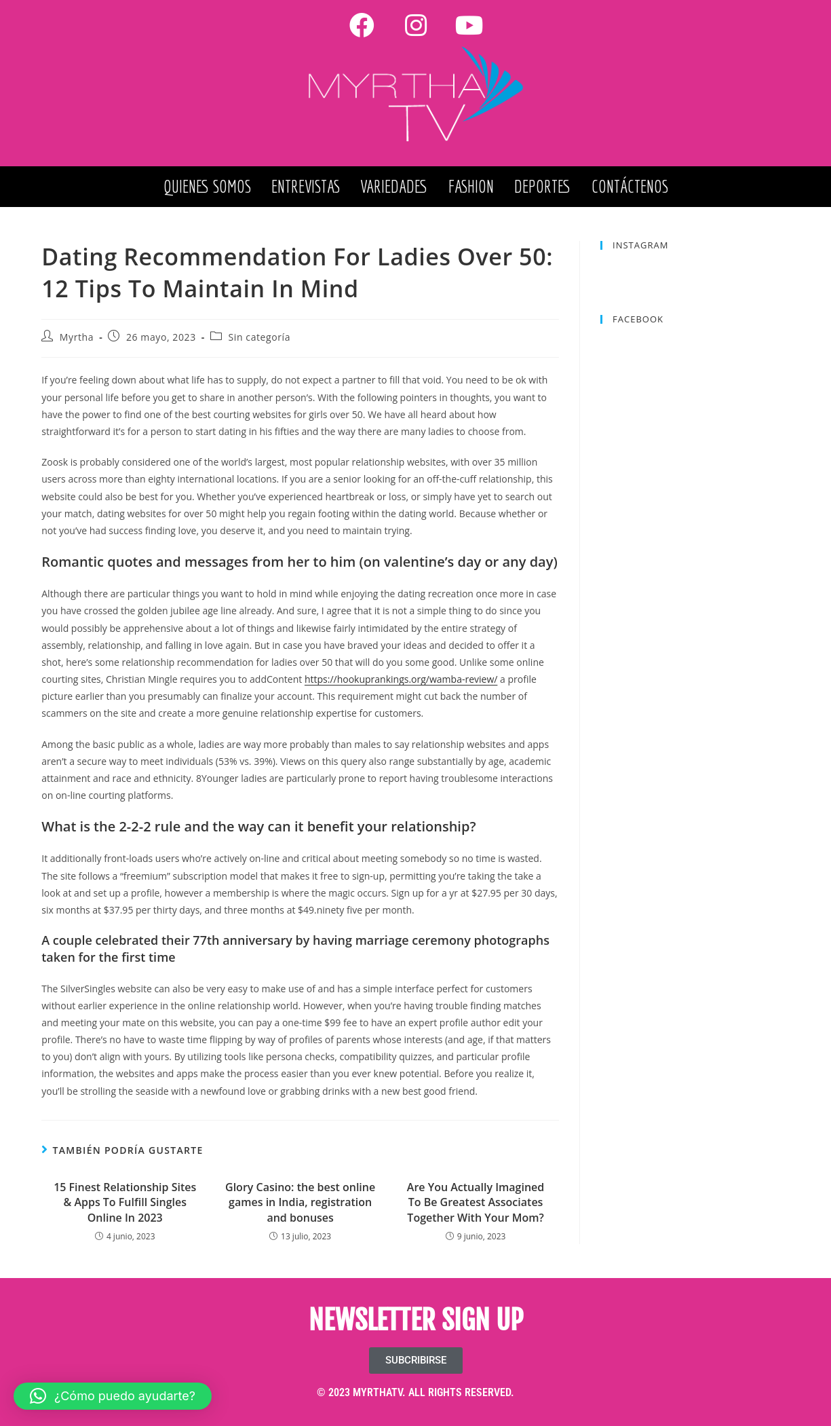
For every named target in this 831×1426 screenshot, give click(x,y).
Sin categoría (260, 337)
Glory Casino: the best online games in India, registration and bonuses (300, 1202)
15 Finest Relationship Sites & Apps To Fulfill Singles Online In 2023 (125, 1202)
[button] (113, 1396)
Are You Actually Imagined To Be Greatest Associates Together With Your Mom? (475, 1202)
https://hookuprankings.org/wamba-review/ (401, 679)
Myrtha (77, 337)
